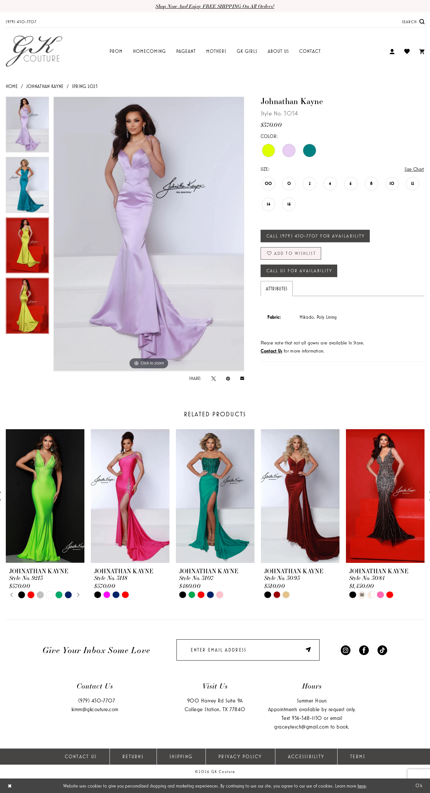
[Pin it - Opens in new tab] (228, 378)
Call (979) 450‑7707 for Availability (315, 235)
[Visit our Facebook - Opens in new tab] (364, 649)
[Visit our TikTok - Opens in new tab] (382, 649)
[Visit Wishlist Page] (407, 51)
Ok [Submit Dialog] (419, 785)
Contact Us (81, 756)
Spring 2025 (85, 86)
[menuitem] (21, 21)
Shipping (181, 756)
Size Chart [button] (414, 169)
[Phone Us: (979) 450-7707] (21, 21)
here (362, 785)
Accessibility (306, 756)
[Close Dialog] (10, 785)
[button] (392, 51)
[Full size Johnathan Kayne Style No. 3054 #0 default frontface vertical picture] (149, 234)
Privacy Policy (240, 756)
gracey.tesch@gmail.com (301, 726)
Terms (357, 756)
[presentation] (45, 496)
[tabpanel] (27, 127)
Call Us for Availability (299, 270)
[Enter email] (248, 650)
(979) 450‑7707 (96, 700)
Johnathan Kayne (45, 86)
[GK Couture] (34, 51)
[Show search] (413, 21)
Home (12, 86)
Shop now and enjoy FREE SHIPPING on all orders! (215, 6)
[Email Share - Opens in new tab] (242, 378)
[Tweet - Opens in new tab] (213, 378)
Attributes (277, 288)
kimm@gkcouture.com (95, 709)
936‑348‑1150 (307, 718)
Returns (133, 756)
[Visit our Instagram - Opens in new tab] (345, 649)
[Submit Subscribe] (310, 650)
